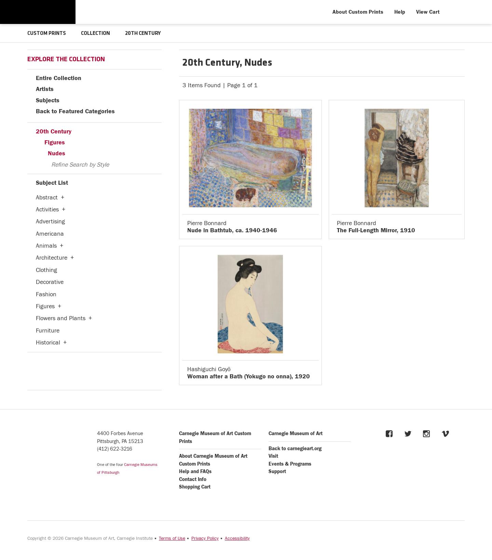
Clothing (46, 269)
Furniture (47, 330)
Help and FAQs (195, 471)
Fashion (46, 294)
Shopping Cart (194, 487)
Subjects (47, 100)
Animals (46, 245)
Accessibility (237, 538)
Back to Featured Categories (75, 111)
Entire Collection (58, 77)
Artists (45, 88)
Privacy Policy (205, 538)
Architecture (51, 257)
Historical (48, 342)
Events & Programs (290, 464)
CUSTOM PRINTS (47, 33)
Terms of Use (172, 538)
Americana (50, 233)
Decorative (50, 281)
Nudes (56, 153)
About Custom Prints (357, 12)
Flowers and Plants (60, 318)
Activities (47, 209)
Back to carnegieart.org (295, 448)
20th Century (53, 131)
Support (277, 471)
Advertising (50, 221)
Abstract (47, 197)
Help (399, 12)
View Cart (428, 12)
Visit (273, 456)
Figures (54, 142)
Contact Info (192, 479)
